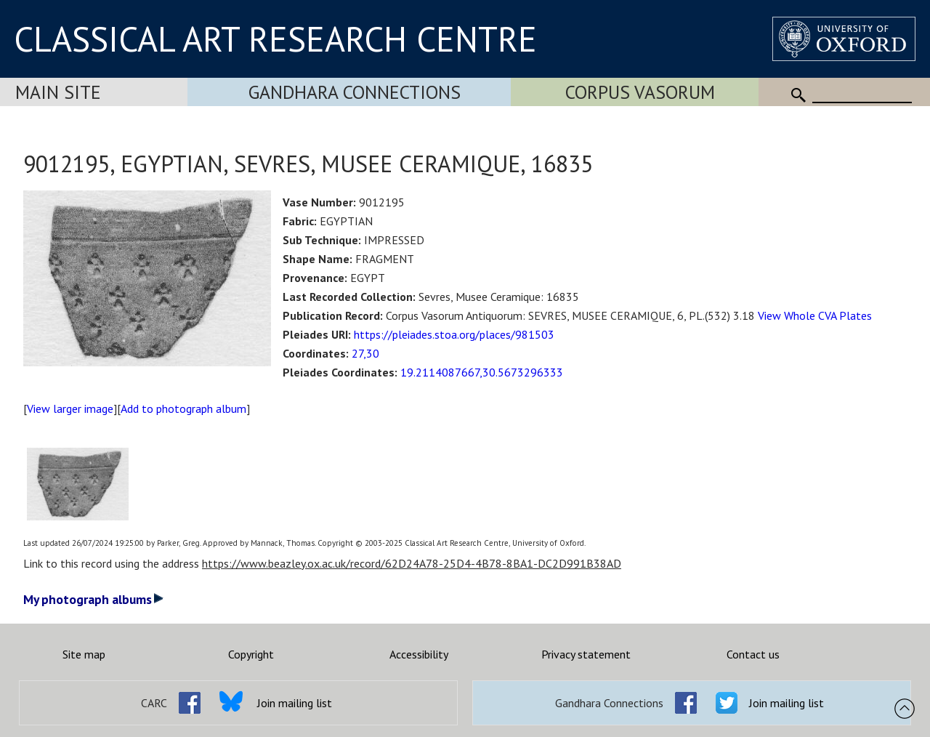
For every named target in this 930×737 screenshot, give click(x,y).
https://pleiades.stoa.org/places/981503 (454, 334)
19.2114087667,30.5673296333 (481, 372)
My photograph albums (93, 599)
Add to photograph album (183, 408)
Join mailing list (294, 703)
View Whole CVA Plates (815, 315)
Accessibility (418, 654)
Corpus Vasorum (640, 92)
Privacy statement (586, 654)
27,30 (365, 353)
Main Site (58, 92)
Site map (83, 654)
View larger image (70, 408)
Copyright (251, 654)
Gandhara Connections (354, 92)
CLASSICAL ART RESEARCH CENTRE (275, 38)
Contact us (753, 654)
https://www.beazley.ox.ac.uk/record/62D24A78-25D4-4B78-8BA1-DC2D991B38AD (411, 563)
